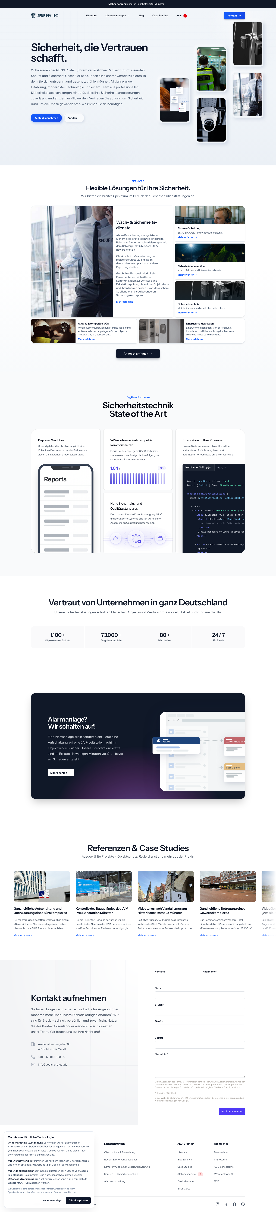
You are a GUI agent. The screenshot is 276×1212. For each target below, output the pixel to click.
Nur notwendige (52, 1200)
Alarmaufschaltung (114, 1181)
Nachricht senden (232, 1111)
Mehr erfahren (61, 772)
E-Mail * (159, 1004)
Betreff (159, 1037)
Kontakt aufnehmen (46, 117)
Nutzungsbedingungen (166, 1100)
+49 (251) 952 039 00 (51, 1057)
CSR (216, 1181)
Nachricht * (161, 1054)
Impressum (220, 1159)
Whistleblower (223, 1174)
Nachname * (210, 971)
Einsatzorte (183, 1188)
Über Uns (91, 15)
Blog (141, 15)
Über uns (182, 1152)
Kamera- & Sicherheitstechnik (121, 1174)
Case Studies (160, 15)
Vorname (160, 971)
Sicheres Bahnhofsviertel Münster (138, 3)
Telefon (159, 1021)
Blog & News (184, 1159)
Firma (158, 988)
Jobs (181, 16)
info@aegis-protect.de (52, 1064)
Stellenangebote (190, 1174)
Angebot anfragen (138, 353)
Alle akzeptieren (78, 1200)
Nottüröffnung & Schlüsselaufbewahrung (127, 1166)
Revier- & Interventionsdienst (120, 1159)
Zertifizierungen (186, 1181)
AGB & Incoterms (224, 1166)
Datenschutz (221, 1152)
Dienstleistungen (117, 15)
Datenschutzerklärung (226, 1098)
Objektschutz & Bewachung (119, 1152)
